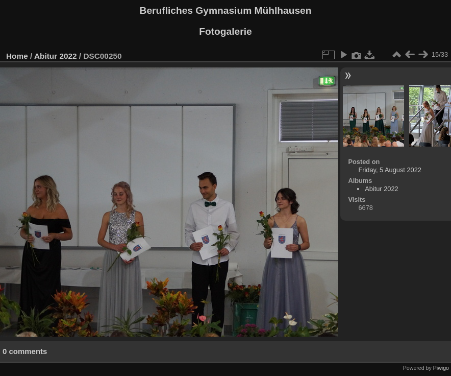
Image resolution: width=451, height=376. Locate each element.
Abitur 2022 (55, 56)
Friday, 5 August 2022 (389, 170)
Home (17, 56)
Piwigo (441, 368)
